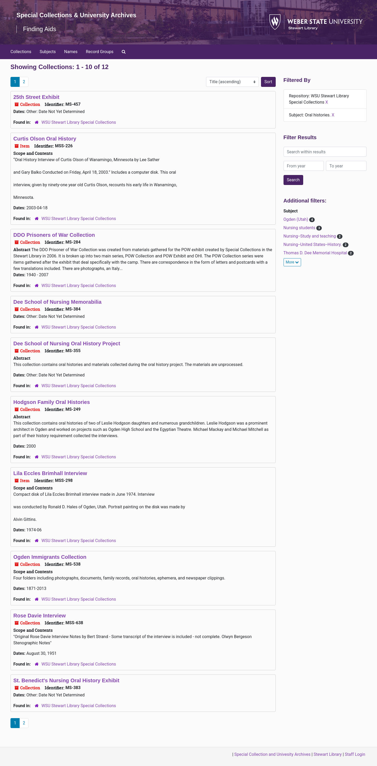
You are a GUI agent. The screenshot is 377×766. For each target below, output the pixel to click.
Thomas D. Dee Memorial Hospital (316, 252)
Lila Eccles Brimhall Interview (50, 473)
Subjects (48, 51)
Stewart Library (328, 754)
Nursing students (300, 227)
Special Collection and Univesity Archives (272, 754)
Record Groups (99, 51)
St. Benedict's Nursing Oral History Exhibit (66, 680)
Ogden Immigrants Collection (49, 557)
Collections (20, 51)
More (292, 262)
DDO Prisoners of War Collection (54, 235)
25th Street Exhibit (36, 97)
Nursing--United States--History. (313, 244)
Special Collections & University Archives (78, 15)
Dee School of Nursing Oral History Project (66, 343)
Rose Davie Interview (39, 615)
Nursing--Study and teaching (310, 236)
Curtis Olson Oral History (44, 139)
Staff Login (355, 754)
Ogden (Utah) (296, 219)
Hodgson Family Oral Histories (51, 402)
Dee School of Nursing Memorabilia (57, 302)
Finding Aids (40, 28)
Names (70, 51)
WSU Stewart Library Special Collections (78, 122)
